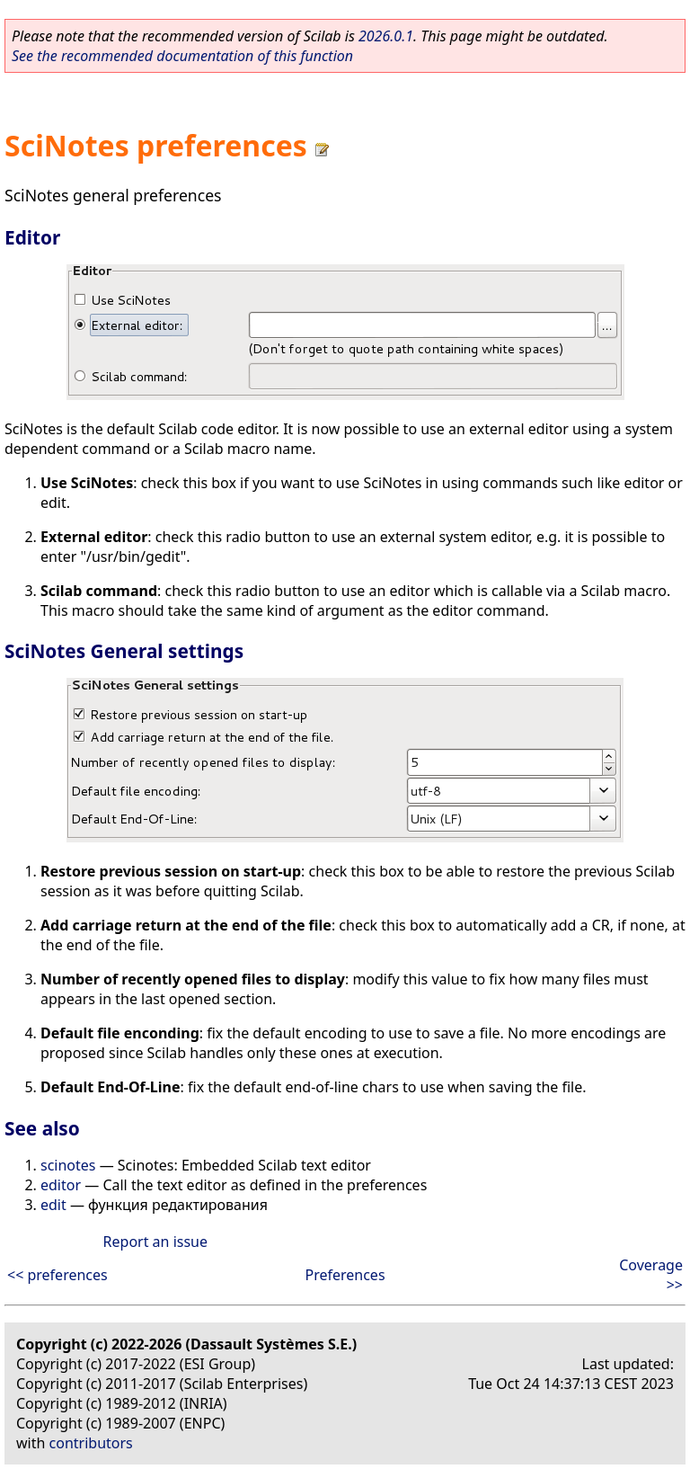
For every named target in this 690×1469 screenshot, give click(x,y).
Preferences (345, 1275)
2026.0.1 (385, 36)
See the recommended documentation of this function (182, 56)
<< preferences (57, 1275)
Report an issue (155, 1241)
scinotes (68, 1165)
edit (53, 1205)
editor (60, 1185)
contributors (91, 1443)
